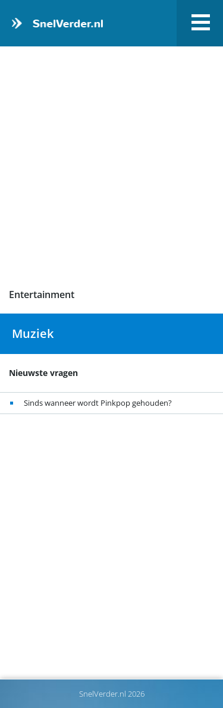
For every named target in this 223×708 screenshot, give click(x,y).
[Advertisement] (111, 167)
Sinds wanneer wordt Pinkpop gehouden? (98, 402)
